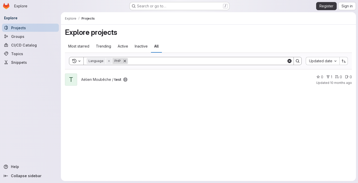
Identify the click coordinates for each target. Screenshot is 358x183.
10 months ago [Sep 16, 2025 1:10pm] (341, 83)
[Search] (207, 61)
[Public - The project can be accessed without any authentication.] (125, 80)
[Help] (30, 167)
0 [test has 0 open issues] (348, 77)
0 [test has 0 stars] (319, 77)
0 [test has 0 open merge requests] (338, 77)
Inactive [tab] (141, 46)
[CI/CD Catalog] (30, 45)
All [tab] (156, 46)
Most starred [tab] (78, 46)
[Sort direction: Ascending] (344, 61)
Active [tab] (123, 46)
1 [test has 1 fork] (329, 77)
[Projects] (30, 28)
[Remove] (125, 61)
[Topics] (30, 54)
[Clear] (289, 61)
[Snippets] (30, 62)
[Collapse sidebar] (30, 176)
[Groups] (30, 36)
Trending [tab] (103, 46)
